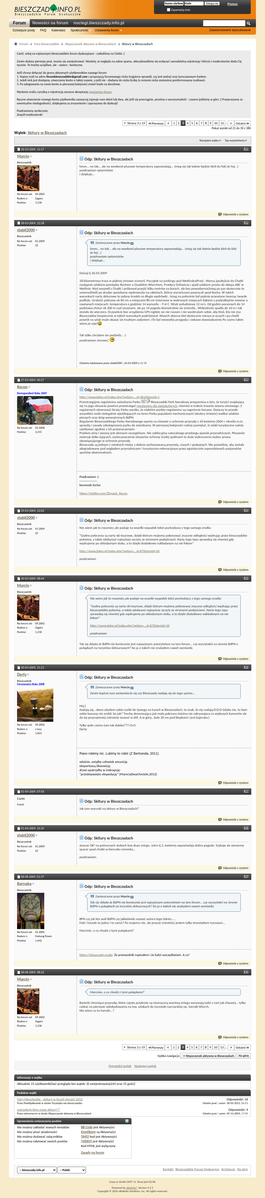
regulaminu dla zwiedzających (157, 406)
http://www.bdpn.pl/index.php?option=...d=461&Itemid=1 (119, 397)
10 (216, 123)
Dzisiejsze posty (24, 30)
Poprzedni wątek (120, 1066)
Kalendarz (58, 30)
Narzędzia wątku (209, 140)
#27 (246, 791)
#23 (246, 379)
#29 (246, 876)
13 (222, 123)
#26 (246, 667)
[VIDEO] (86, 1141)
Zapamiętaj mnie (178, 10)
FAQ (43, 30)
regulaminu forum (100, 92)
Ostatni (242, 123)
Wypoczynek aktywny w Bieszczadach (90, 44)
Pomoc (232, 4)
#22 (246, 222)
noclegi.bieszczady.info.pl (98, 23)
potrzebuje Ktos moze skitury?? (38, 1110)
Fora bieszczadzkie (46, 44)
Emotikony (88, 1132)
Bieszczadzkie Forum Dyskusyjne (197, 1169)
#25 (246, 578)
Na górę (244, 1056)
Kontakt (168, 1169)
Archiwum (228, 1169)
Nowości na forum (50, 23)
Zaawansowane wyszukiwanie (230, 30)
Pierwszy (156, 123)
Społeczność (79, 30)
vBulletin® (132, 1187)
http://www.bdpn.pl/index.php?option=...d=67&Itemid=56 (119, 551)
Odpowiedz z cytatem (233, 214)
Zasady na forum (92, 1153)
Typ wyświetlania (235, 140)
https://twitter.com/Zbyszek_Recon (103, 493)
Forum (19, 23)
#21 (246, 149)
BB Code (87, 1127)
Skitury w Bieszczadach (47, 132)
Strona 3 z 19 (136, 123)
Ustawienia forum (107, 30)
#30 (246, 972)
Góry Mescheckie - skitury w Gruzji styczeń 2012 (50, 1099)
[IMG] (85, 1136)
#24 (246, 510)
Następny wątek (145, 1066)
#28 (246, 828)
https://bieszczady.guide (96, 955)
